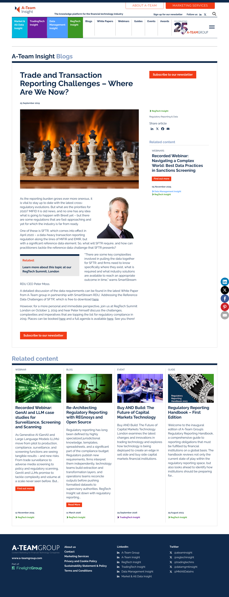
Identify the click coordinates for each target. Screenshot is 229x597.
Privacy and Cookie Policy (80, 561)
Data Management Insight (57, 25)
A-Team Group (130, 552)
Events (151, 21)
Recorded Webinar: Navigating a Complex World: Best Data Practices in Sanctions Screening (177, 163)
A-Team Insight (131, 557)
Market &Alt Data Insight (19, 25)
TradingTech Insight (37, 23)
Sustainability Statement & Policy (85, 565)
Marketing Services (190, 5)
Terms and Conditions (78, 570)
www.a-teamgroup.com (27, 558)
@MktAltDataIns (184, 571)
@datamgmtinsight (185, 566)
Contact (69, 551)
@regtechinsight (184, 557)
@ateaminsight (183, 552)
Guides (138, 21)
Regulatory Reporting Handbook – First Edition (188, 412)
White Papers (105, 21)
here (95, 299)
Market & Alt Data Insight (137, 576)
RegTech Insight (75, 23)
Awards (164, 21)
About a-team (144, 5)
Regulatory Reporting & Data (163, 117)
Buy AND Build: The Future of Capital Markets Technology (136, 412)
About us (70, 547)
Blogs (88, 21)
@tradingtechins (184, 562)
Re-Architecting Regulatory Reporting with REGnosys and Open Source (86, 414)
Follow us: (192, 14)
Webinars (123, 21)
